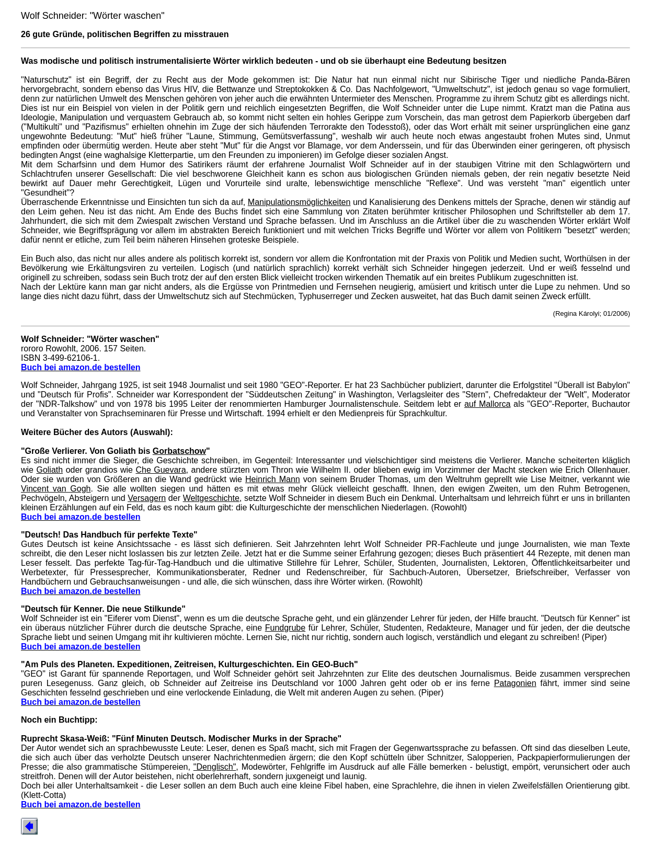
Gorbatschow (179, 451)
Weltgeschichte (211, 498)
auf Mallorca (487, 403)
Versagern (147, 498)
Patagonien (515, 683)
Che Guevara (160, 469)
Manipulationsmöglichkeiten (299, 202)
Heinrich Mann (272, 479)
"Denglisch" (214, 766)
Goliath (49, 469)
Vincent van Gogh (55, 488)
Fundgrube (285, 627)
